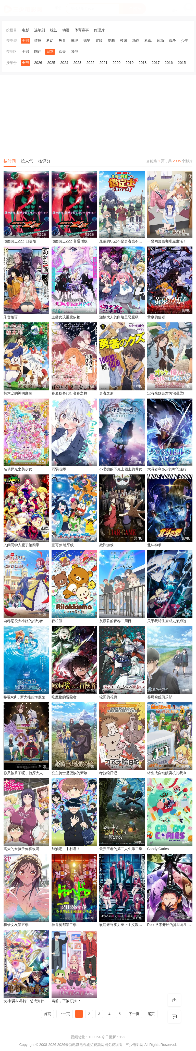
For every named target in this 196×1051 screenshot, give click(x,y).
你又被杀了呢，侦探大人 (23, 773)
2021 (103, 63)
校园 (123, 40)
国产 (37, 51)
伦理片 (99, 30)
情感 (37, 40)
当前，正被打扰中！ (68, 1001)
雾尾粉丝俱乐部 (159, 697)
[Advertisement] (98, 115)
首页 (47, 1014)
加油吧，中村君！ (66, 849)
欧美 (62, 51)
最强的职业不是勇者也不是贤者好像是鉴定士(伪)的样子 (143, 241)
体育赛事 (82, 30)
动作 (135, 40)
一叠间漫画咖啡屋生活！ (167, 241)
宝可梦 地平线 (63, 545)
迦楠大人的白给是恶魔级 (119, 317)
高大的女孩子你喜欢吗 (21, 849)
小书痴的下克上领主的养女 (120, 469)
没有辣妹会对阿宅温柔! (165, 393)
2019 (129, 63)
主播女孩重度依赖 (66, 317)
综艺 (53, 30)
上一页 (64, 1014)
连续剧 (39, 30)
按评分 (44, 161)
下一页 (134, 1014)
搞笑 (86, 40)
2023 (77, 63)
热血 (62, 40)
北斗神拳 (154, 545)
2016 (169, 63)
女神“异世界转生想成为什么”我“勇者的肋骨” (38, 1001)
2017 (156, 63)
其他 (74, 51)
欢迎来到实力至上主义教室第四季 (126, 925)
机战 (148, 40)
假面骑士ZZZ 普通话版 (70, 241)
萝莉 (111, 40)
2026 (38, 63)
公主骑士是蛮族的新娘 (69, 773)
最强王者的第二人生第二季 (120, 849)
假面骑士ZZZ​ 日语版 (20, 241)
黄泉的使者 (156, 317)
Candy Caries (158, 849)
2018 (142, 63)
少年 (184, 40)
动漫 (65, 30)
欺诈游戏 (106, 545)
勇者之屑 (106, 393)
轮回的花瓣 (108, 697)
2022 (90, 63)
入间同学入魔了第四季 (21, 545)
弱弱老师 (59, 469)
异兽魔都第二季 (64, 925)
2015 (182, 63)
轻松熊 (57, 621)
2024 (64, 63)
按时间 (10, 161)
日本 (50, 51)
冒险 (99, 40)
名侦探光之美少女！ (20, 469)
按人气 (27, 161)
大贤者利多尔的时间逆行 (167, 469)
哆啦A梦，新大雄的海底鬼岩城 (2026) (34, 697)
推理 (74, 40)
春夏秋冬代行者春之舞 (69, 393)
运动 (160, 40)
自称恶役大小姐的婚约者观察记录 (30, 621)
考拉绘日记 (108, 773)
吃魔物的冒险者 (64, 697)
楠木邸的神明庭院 (18, 393)
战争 (172, 40)
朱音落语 (11, 317)
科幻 (50, 40)
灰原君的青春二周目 (115, 621)
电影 (25, 30)
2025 (51, 63)
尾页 (151, 1014)
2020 (116, 63)
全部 (25, 40)
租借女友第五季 (16, 925)
